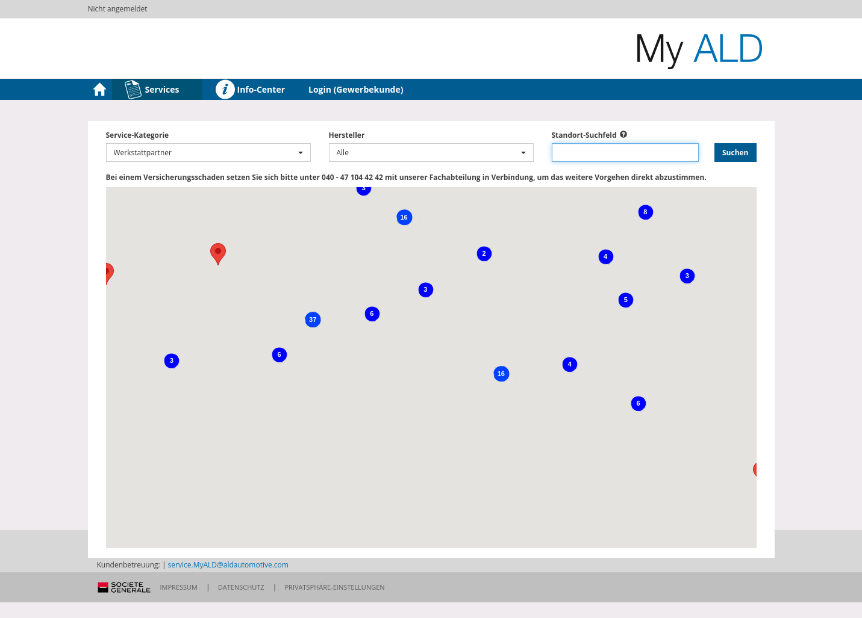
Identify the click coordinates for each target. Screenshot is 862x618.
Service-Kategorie (137, 135)
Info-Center (250, 89)
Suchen (735, 152)
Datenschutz (241, 587)
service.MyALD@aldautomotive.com (228, 565)
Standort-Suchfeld (584, 135)
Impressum (179, 587)
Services (151, 89)
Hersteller (347, 135)
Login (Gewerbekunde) (355, 89)
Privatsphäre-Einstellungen (335, 587)
